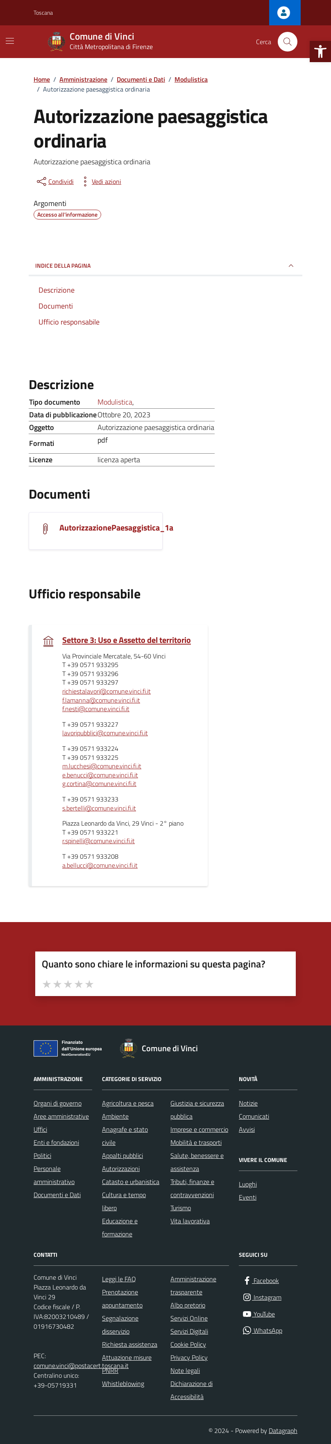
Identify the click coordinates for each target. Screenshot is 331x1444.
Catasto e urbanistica (130, 1182)
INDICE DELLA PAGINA (165, 266)
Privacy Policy (189, 1357)
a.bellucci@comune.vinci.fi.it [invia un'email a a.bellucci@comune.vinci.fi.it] (100, 865)
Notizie (248, 1103)
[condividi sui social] (54, 181)
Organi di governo (58, 1103)
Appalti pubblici (122, 1155)
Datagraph (283, 1430)
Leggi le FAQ (119, 1279)
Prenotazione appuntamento (122, 1298)
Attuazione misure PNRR (127, 1363)
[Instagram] (262, 1297)
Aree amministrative (61, 1116)
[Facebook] (260, 1280)
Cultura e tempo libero (124, 1201)
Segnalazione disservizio (120, 1324)
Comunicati (254, 1116)
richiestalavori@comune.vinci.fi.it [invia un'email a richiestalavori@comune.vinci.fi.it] (106, 691)
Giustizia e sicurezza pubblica (197, 1109)
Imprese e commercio (199, 1129)
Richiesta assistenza (129, 1344)
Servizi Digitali (189, 1331)
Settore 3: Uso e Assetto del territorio (126, 640)
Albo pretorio (187, 1305)
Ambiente (115, 1116)
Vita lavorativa (190, 1221)
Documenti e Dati (57, 1195)
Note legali (185, 1370)
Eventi (247, 1197)
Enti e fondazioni (56, 1142)
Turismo (180, 1208)
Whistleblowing (123, 1383)
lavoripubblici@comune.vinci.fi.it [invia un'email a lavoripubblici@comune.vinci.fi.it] (105, 733)
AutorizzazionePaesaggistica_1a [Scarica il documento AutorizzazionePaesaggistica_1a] (116, 527)
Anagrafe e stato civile (125, 1135)
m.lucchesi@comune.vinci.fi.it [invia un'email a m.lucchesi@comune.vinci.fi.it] (101, 766)
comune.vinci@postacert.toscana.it (81, 1365)
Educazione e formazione (120, 1227)
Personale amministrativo (54, 1175)
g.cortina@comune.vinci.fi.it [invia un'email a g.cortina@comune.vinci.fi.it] (99, 783)
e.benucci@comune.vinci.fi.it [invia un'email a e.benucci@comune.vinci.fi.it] (100, 775)
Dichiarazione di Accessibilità (191, 1390)
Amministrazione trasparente (193, 1285)
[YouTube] (258, 1314)
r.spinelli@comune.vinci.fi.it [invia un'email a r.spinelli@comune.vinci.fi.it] (98, 841)
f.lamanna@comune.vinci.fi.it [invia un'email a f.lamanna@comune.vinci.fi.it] (101, 700)
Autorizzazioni (121, 1168)
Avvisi (247, 1129)
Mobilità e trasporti (196, 1142)
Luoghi (248, 1184)
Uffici (40, 1129)
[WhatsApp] (262, 1330)
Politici (42, 1155)
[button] (320, 51)
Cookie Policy (188, 1344)
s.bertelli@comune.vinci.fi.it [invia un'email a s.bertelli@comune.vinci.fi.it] (99, 808)
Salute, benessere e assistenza (197, 1162)
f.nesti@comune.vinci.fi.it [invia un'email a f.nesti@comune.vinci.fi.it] (95, 709)
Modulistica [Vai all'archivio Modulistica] (114, 401)
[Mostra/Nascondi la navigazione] (10, 41)
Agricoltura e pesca (128, 1103)
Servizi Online (189, 1318)
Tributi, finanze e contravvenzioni (192, 1188)
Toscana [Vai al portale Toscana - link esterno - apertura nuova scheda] (43, 12)
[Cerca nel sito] (287, 41)
